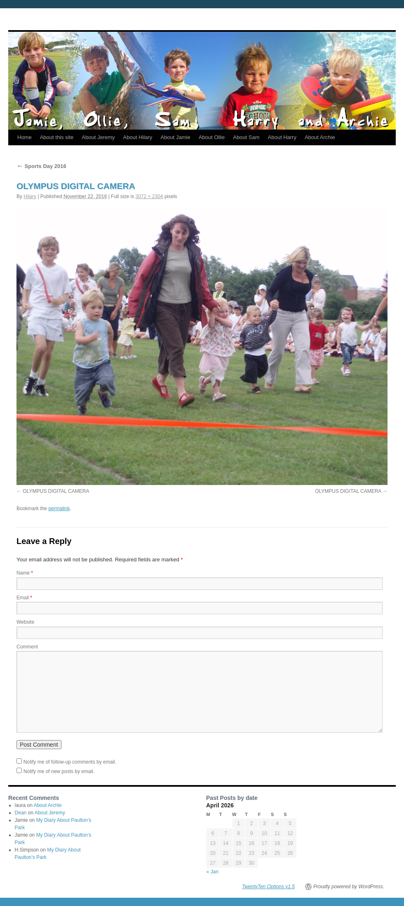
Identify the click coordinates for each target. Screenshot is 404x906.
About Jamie (175, 137)
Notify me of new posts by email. (59, 771)
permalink (59, 508)
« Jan (212, 872)
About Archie (320, 137)
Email (24, 598)
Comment (27, 647)
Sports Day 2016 (41, 166)
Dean (21, 813)
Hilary (29, 196)
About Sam (246, 137)
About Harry (282, 137)
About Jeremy (98, 137)
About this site (57, 137)
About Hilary (138, 137)
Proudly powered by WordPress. (348, 886)
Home (24, 137)
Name (24, 573)
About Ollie (212, 137)
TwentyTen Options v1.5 (268, 886)
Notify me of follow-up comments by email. (69, 762)
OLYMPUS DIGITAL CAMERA (56, 491)
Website (25, 622)
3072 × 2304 (149, 196)
